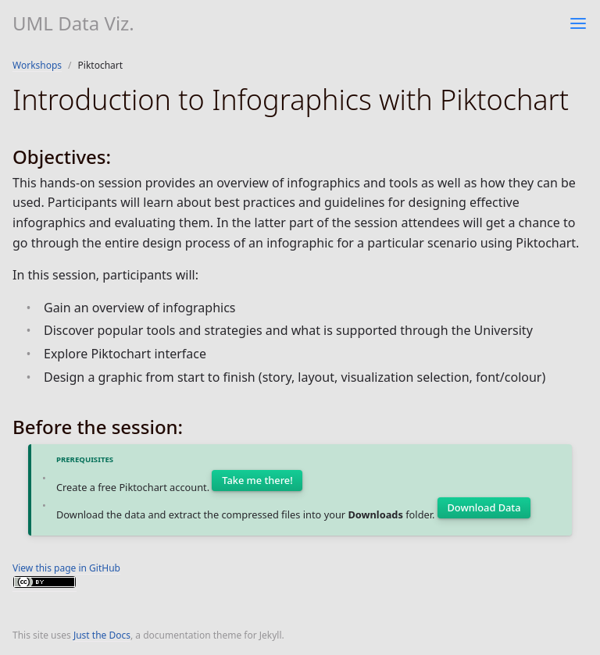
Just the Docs (101, 635)
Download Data (484, 507)
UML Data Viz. (73, 23)
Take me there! (257, 480)
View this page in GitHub (66, 568)
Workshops (37, 65)
